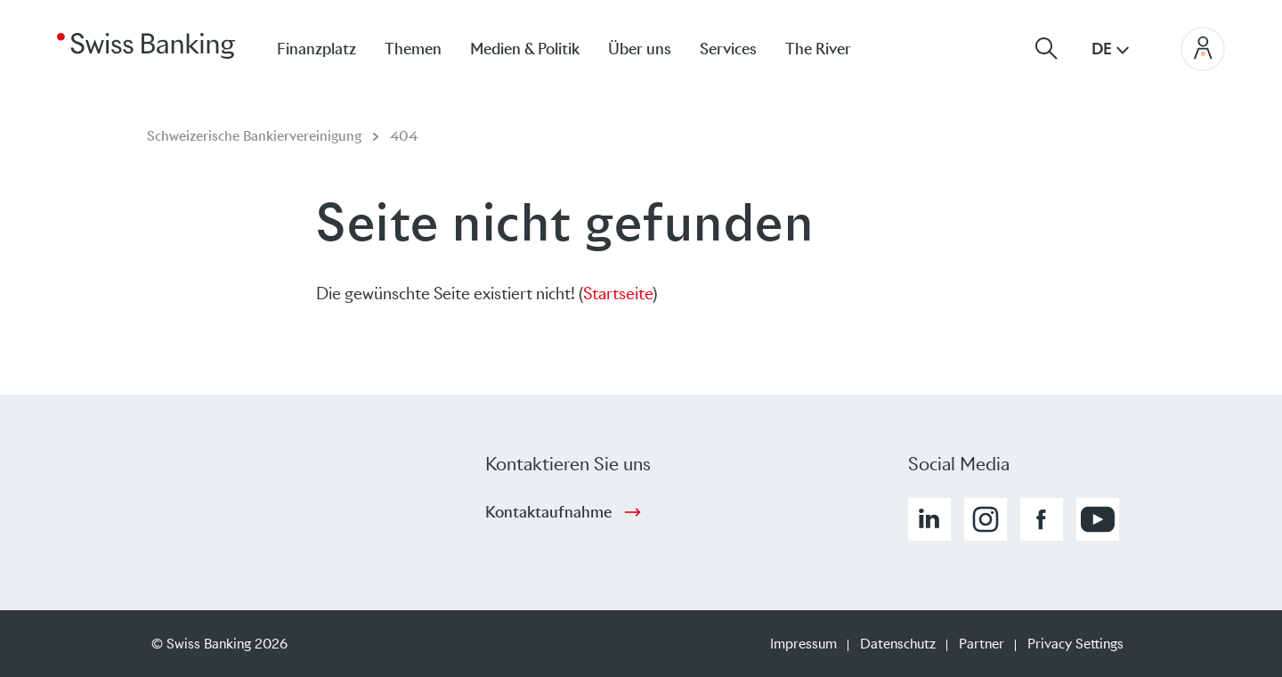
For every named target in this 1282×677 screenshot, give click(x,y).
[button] (929, 519)
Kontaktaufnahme (548, 512)
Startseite (618, 293)
